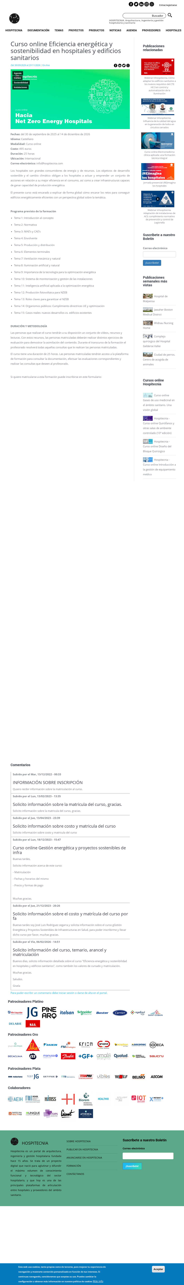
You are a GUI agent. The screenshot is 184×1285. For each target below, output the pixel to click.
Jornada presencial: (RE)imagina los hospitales (159, 184)
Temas (59, 30)
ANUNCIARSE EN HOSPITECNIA (84, 1157)
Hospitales (173, 30)
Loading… (70, 570)
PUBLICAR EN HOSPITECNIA (82, 1149)
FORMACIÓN (74, 1165)
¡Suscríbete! (152, 262)
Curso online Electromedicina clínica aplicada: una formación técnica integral (159, 155)
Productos (96, 30)
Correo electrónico (155, 248)
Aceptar (158, 1269)
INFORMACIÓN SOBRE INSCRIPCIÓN (48, 782)
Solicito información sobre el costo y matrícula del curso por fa (70, 916)
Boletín (148, 238)
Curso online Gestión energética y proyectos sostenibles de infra (69, 850)
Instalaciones (20, 87)
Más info (98, 1281)
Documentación (38, 30)
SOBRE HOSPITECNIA (79, 1141)
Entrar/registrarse (168, 5)
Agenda (131, 30)
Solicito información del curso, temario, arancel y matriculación (59, 952)
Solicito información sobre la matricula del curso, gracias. (67, 804)
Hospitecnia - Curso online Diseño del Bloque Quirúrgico (157, 446)
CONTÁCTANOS (75, 1174)
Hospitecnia (13, 30)
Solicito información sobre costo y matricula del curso (64, 826)
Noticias (115, 30)
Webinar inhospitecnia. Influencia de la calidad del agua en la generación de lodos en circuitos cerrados (159, 122)
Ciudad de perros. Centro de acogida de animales (159, 359)
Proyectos (76, 30)
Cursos (17, 78)
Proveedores (151, 30)
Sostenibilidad (21, 82)
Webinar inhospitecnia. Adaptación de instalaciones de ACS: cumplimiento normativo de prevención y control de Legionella (159, 216)
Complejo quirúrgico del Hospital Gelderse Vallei (156, 341)
